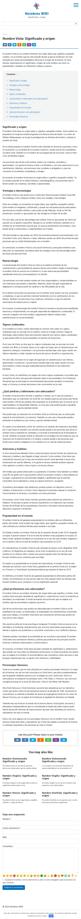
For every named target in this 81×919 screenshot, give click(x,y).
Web (5, 837)
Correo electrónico (12, 828)
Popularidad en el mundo (20, 107)
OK (51, 916)
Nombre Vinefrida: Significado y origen (60, 794)
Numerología (15, 89)
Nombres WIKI (37, 13)
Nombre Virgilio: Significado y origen (58, 777)
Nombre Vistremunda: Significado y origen (54, 760)
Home (5, 34)
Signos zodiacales (17, 94)
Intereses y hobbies (18, 103)
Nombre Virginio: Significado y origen (20, 777)
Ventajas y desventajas (19, 85)
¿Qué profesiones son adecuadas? (24, 112)
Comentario (8, 846)
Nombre (7, 819)
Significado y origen (18, 80)
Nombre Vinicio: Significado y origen (19, 794)
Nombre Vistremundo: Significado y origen (15, 760)
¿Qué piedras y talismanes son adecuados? (28, 98)
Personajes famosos (18, 116)
